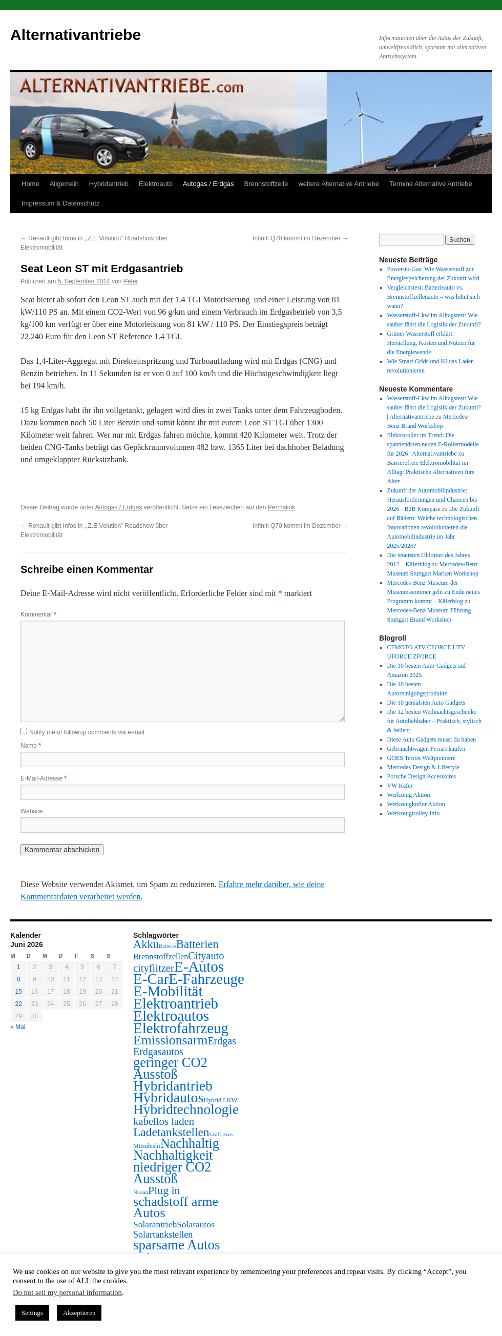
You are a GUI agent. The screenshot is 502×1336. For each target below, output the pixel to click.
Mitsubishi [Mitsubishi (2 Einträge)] (146, 1145)
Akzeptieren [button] (79, 1313)
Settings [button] (32, 1313)
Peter (130, 281)
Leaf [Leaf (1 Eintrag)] (215, 1134)
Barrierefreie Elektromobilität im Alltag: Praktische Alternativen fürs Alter (430, 472)
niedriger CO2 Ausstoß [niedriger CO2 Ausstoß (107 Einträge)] (172, 1172)
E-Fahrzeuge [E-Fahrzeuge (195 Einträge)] (206, 979)
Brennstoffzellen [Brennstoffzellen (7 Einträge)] (160, 956)
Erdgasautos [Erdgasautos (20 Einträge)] (158, 1051)
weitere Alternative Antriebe (338, 184)
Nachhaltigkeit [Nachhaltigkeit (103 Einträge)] (173, 1155)
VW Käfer (400, 785)
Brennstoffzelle (266, 184)
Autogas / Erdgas (208, 184)
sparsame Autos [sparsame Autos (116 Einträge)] (176, 1244)
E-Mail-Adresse (43, 778)
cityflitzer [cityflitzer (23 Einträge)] (153, 968)
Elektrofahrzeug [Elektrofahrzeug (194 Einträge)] (180, 1028)
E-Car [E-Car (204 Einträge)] (151, 979)
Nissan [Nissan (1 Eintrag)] (140, 1192)
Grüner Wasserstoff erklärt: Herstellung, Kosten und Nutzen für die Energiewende (431, 343)
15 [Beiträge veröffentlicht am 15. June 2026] (18, 991)
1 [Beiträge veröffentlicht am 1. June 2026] (18, 967)
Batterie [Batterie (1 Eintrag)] (167, 946)
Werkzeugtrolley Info (413, 813)
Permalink (281, 507)
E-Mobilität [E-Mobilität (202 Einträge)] (168, 991)
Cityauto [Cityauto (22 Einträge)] (206, 955)
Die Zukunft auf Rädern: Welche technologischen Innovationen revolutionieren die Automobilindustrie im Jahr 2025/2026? (433, 527)
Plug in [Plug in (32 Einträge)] (164, 1190)
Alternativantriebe (75, 34)
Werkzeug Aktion (408, 794)
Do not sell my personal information (67, 1292)
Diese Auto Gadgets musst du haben (431, 739)
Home (30, 184)
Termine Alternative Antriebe (430, 184)
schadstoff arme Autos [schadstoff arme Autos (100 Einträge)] (175, 1207)
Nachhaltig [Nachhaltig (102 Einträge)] (189, 1143)
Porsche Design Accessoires (421, 776)
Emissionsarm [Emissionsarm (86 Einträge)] (170, 1040)
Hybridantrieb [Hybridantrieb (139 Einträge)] (173, 1086)
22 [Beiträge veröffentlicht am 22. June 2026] (18, 1004)
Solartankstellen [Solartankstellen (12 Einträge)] (163, 1234)
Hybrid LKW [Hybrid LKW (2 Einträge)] (220, 1100)
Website (31, 811)
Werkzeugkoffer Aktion (416, 804)
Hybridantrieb (109, 184)
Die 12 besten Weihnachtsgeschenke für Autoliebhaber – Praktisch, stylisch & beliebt (434, 721)
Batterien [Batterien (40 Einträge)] (197, 944)
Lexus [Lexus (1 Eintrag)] (226, 1134)
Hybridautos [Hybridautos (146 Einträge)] (168, 1097)
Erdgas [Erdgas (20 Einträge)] (221, 1040)
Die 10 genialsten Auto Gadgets (426, 702)
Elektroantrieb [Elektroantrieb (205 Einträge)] (175, 1003)
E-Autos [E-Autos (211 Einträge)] (199, 966)
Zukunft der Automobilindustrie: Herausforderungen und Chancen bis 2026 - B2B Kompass (432, 499)
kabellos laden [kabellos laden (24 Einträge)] (163, 1121)
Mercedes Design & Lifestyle (423, 767)
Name (30, 745)
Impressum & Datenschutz (60, 203)
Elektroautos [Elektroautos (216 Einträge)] (171, 1016)
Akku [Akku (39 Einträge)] (146, 944)
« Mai (17, 1027)
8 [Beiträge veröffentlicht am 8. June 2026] (18, 979)
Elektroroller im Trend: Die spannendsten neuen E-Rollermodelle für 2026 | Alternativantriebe (433, 444)
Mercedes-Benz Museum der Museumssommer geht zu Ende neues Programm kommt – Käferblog (433, 592)
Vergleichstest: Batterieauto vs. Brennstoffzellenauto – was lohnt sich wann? (433, 297)
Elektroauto (156, 184)
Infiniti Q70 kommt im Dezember (300, 238)
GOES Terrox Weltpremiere (421, 758)
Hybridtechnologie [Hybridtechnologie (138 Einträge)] (186, 1109)
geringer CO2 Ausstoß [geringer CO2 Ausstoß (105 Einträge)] (170, 1068)
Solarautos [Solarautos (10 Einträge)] (196, 1224)
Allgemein (64, 184)
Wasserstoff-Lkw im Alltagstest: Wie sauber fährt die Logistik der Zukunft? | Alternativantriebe (434, 407)
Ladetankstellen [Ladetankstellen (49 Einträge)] (171, 1132)
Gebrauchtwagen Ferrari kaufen (426, 748)
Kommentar (38, 614)
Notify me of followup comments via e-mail (86, 732)
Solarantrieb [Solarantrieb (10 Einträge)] (155, 1224)
